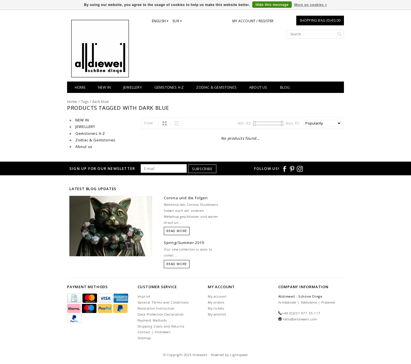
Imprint (144, 296)
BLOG (285, 87)
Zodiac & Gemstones (216, 87)
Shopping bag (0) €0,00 (320, 20)
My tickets (216, 308)
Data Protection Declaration (161, 314)
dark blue (100, 101)
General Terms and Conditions (163, 302)
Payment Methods (152, 320)
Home (80, 87)
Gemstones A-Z (169, 87)
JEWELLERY (132, 87)
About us (258, 87)
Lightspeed (239, 355)
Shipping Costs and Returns (161, 326)
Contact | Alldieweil (154, 332)
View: (149, 122)
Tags (85, 101)
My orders (216, 302)
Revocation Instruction (156, 308)
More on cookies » (310, 5)
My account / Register (252, 21)
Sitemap (144, 338)
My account (217, 296)
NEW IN (104, 87)
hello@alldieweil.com (300, 319)
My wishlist (217, 314)
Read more (176, 231)
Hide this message (272, 5)
